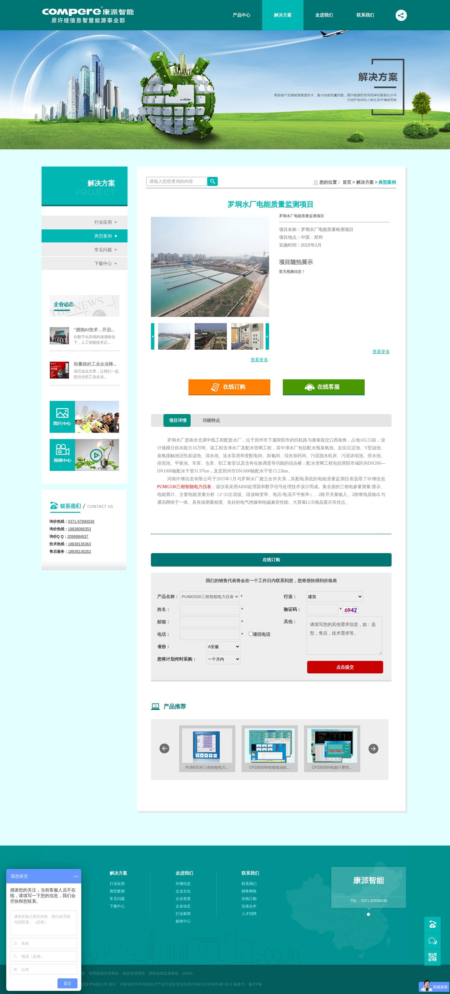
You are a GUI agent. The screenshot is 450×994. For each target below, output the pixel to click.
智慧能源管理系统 (104, 973)
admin (187, 973)
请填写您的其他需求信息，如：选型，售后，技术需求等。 (344, 636)
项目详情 (178, 420)
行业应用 (103, 222)
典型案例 (103, 235)
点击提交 (345, 667)
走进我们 (324, 14)
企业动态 (183, 906)
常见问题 (103, 249)
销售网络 (249, 891)
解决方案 (283, 14)
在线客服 (328, 387)
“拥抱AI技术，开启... (94, 329)
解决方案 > (366, 182)
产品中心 (241, 14)
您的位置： (330, 182)
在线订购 (234, 387)
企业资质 (183, 899)
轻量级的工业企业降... (95, 364)
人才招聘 (249, 914)
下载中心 (103, 263)
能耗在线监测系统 (164, 973)
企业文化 (183, 891)
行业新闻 (183, 914)
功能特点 (211, 420)
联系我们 (365, 14)
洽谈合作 (249, 906)
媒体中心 (183, 921)
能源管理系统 (133, 973)
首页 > (348, 182)
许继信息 (183, 884)
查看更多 (259, 359)
